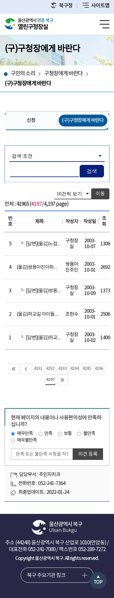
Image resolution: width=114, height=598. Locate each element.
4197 (50, 379)
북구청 (62, 5)
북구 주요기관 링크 (46, 575)
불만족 (89, 433)
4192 (50, 368)
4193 (62, 368)
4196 (99, 368)
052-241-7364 (51, 483)
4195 (86, 368)
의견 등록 (88, 454)
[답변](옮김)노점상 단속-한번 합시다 (60, 244)
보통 (68, 433)
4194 (74, 368)
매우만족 (25, 433)
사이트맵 (96, 6)
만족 (48, 433)
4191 (38, 368)
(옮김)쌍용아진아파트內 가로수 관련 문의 (56, 267)
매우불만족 (27, 440)
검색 (92, 171)
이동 (100, 194)
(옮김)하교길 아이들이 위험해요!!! (49, 314)
